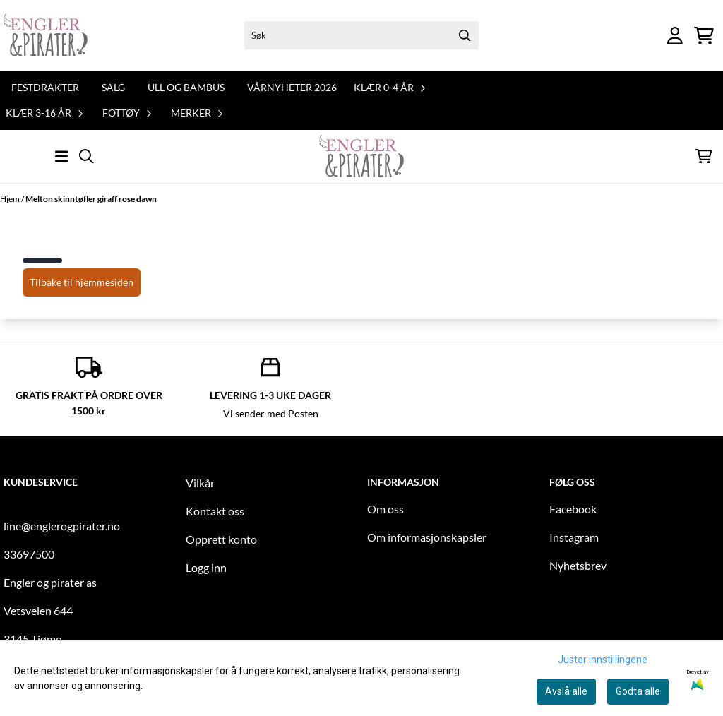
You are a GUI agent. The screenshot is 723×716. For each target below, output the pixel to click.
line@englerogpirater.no (62, 525)
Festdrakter (45, 87)
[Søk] (361, 35)
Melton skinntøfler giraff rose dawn (91, 198)
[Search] (464, 35)
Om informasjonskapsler (426, 537)
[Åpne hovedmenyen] (61, 156)
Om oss (385, 508)
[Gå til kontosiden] (675, 35)
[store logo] (46, 35)
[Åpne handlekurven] (703, 35)
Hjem (10, 198)
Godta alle (638, 691)
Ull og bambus (186, 87)
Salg (113, 87)
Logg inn (206, 567)
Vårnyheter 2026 (292, 87)
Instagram (574, 537)
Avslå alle (566, 691)
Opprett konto (221, 539)
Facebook (573, 508)
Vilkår (200, 482)
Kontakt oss (215, 511)
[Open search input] (86, 156)
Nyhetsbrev (578, 565)
